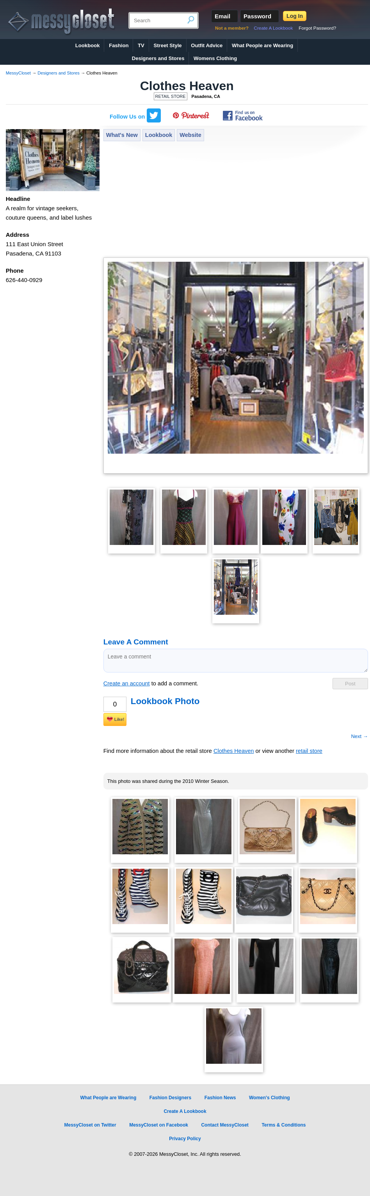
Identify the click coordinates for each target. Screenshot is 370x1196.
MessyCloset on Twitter (90, 1125)
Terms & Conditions (283, 1125)
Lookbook (87, 45)
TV (141, 45)
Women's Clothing (269, 1097)
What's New (122, 135)
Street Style (167, 45)
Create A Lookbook (273, 28)
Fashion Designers (170, 1097)
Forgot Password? (317, 28)
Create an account (126, 683)
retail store (309, 751)
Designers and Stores (158, 58)
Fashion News (220, 1097)
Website (190, 135)
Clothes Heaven (187, 86)
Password (257, 16)
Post (350, 684)
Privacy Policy (185, 1138)
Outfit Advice (206, 45)
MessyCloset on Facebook (158, 1125)
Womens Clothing (215, 58)
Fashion (118, 45)
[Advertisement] (235, 200)
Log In (294, 16)
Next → (359, 736)
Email (222, 16)
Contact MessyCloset (224, 1125)
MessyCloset (18, 73)
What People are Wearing (262, 45)
